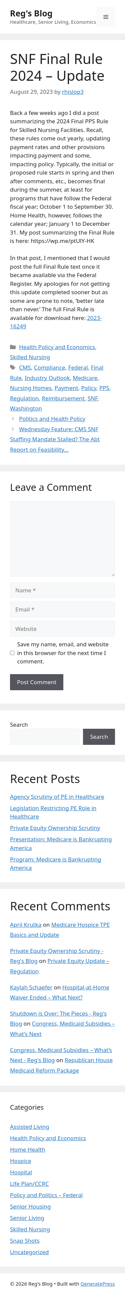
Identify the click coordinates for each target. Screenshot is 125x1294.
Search (19, 724)
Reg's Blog (31, 13)
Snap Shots (25, 1240)
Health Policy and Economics (57, 347)
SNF (93, 398)
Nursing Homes (31, 388)
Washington (26, 408)
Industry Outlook (47, 378)
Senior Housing (30, 1206)
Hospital (21, 1172)
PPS (104, 388)
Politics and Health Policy (52, 419)
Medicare (85, 378)
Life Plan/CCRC (29, 1183)
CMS (25, 367)
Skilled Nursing (30, 357)
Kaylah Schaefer (31, 987)
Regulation (24, 398)
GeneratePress (98, 1283)
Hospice (20, 1161)
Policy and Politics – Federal (46, 1195)
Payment (66, 388)
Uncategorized (29, 1252)
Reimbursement (63, 398)
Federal (78, 367)
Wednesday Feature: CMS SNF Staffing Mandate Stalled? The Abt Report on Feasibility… (55, 439)
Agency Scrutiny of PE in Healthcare (57, 796)
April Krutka (25, 924)
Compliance (49, 367)
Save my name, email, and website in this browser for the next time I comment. (63, 652)
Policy (88, 388)
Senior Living (27, 1218)
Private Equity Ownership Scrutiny (55, 828)
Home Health (27, 1149)
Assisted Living (29, 1126)
